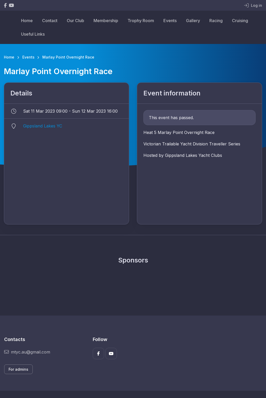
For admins (18, 369)
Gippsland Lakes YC (42, 126)
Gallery (193, 20)
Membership (106, 20)
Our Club (75, 20)
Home (27, 20)
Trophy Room (141, 20)
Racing (216, 20)
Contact (49, 20)
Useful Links (33, 34)
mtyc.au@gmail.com (27, 352)
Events (170, 20)
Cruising (240, 20)
